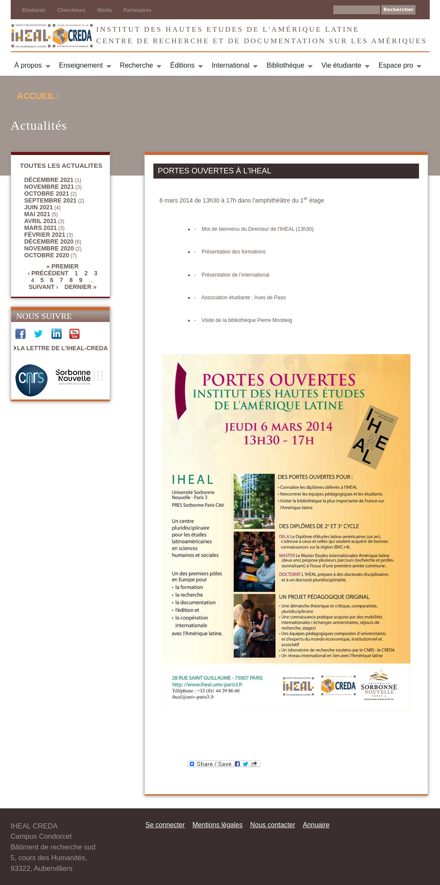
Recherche (136, 65)
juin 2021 (38, 207)
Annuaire (316, 824)
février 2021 (45, 234)
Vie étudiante (341, 65)
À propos (28, 65)
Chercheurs (71, 10)
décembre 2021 (49, 179)
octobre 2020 (46, 255)
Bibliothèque (285, 65)
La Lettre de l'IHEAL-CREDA (62, 348)
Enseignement (81, 65)
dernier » (81, 286)
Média (104, 10)
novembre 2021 (49, 186)
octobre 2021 (46, 193)
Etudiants (34, 10)
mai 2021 (37, 214)
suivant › (43, 286)
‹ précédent (48, 273)
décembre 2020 (49, 241)
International (230, 65)
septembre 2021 (50, 200)
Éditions (182, 65)
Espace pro (395, 65)
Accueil (36, 96)
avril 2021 (40, 221)
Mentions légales (217, 824)
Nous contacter (272, 824)
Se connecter (165, 824)
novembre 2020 (49, 248)
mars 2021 (40, 227)
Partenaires (137, 10)
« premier (62, 266)
